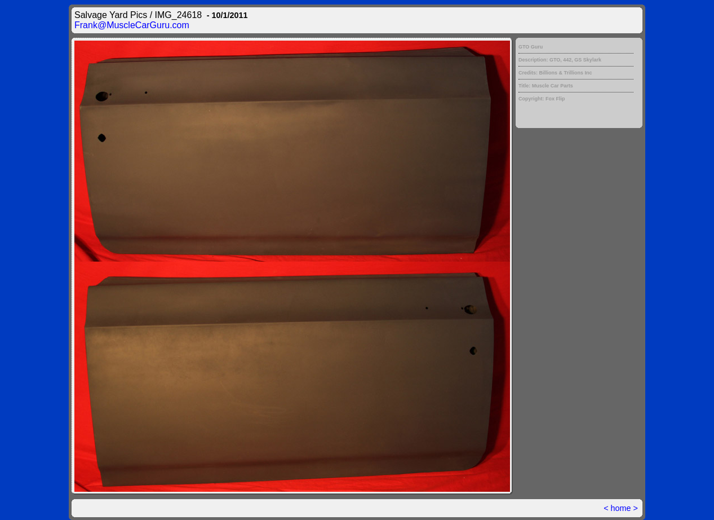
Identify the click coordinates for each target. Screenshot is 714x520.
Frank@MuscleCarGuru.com (131, 25)
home (621, 508)
